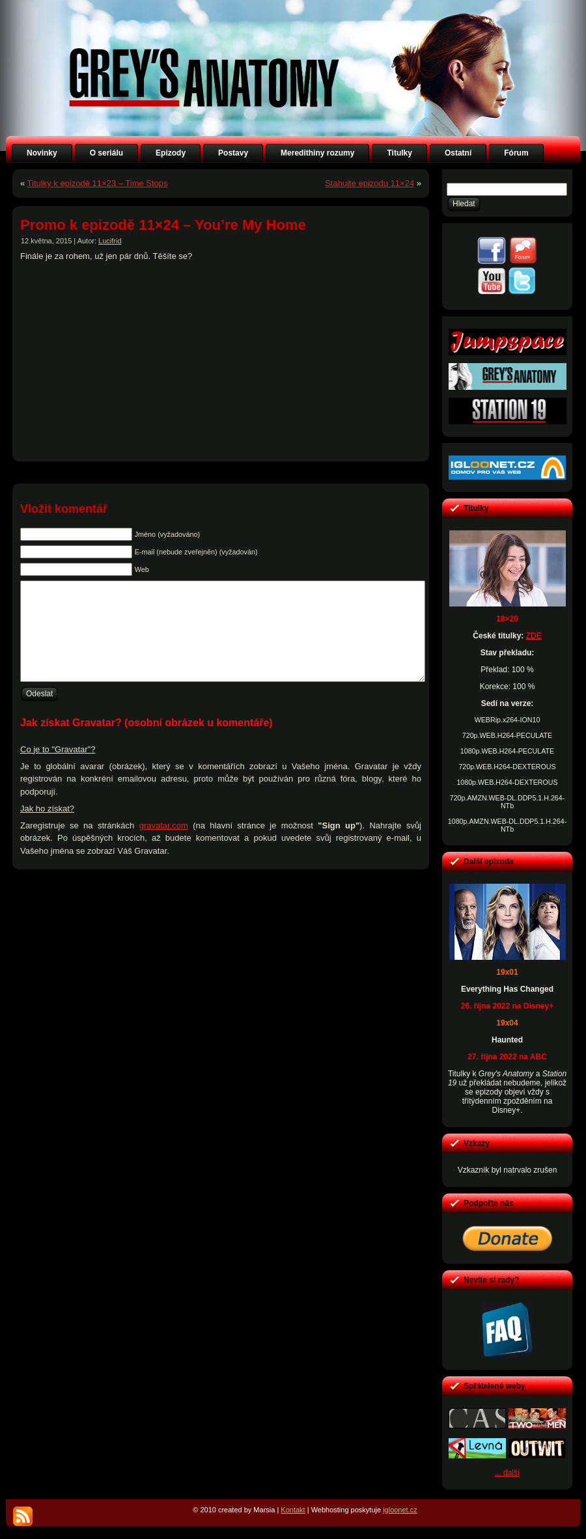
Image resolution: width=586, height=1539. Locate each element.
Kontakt (293, 1510)
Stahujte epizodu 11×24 (369, 183)
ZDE (534, 635)
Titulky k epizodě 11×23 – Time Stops (97, 183)
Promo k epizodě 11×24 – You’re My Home (163, 225)
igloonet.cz (400, 1510)
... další (507, 1472)
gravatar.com (163, 845)
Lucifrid (109, 241)
